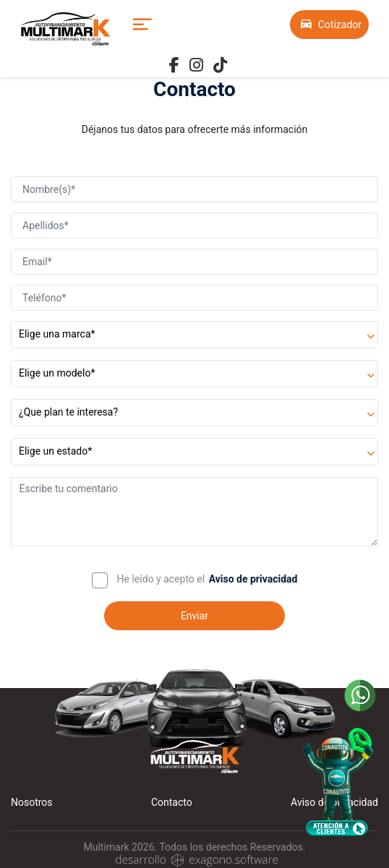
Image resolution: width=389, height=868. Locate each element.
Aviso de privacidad (253, 579)
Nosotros (32, 802)
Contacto (171, 802)
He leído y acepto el (161, 579)
